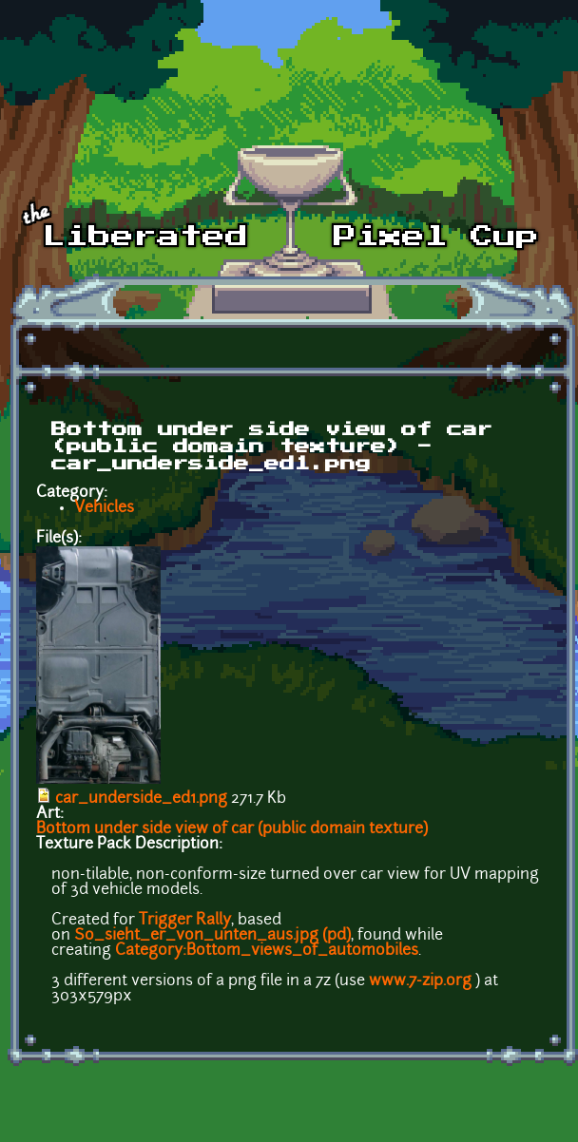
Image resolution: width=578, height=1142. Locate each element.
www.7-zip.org (420, 981)
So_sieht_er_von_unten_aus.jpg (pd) (212, 935)
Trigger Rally (185, 920)
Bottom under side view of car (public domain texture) (232, 829)
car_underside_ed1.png (141, 799)
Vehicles (104, 508)
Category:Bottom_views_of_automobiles (266, 951)
